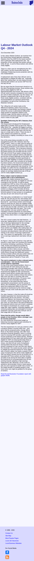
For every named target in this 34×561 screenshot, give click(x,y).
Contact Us (9, 533)
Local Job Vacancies (12, 541)
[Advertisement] (17, 24)
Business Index (17, 2)
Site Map (8, 535)
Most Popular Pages (11, 538)
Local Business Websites (13, 543)
